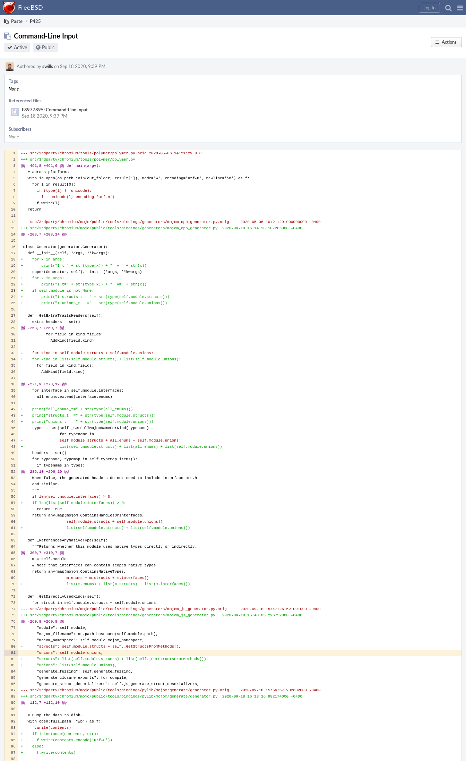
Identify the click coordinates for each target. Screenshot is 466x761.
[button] (460, 7)
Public (48, 47)
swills (47, 66)
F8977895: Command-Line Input (55, 109)
